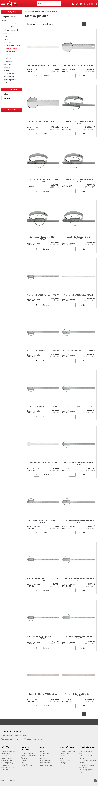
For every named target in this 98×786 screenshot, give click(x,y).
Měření (3, 21)
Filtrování (12, 12)
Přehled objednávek (8, 756)
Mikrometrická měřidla (10, 30)
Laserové (9, 61)
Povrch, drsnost (8, 73)
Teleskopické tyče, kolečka (12, 56)
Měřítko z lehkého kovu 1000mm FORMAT (43, 66)
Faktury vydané (6, 758)
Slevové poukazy (7, 763)
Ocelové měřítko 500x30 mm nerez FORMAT (78, 407)
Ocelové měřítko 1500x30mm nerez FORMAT (43, 351)
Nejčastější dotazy (27, 765)
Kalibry (5, 39)
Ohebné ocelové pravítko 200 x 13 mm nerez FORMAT (43, 579)
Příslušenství (7, 83)
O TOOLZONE (45, 753)
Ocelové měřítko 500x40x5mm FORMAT (43, 463)
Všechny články (65, 753)
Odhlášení (4, 770)
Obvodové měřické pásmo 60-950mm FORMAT (43, 238)
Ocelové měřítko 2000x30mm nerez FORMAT (79, 351)
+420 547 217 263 (12, 739)
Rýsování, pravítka (9, 80)
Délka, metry (7, 42)
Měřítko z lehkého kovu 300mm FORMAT (78, 66)
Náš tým (43, 756)
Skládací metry (10, 52)
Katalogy (63, 763)
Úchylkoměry (7, 33)
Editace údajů (5, 753)
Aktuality (62, 756)
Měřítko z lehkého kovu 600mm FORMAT (43, 121)
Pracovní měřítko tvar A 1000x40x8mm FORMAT (43, 695)
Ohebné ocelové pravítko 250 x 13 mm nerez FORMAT (78, 579)
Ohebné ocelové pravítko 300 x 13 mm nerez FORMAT (43, 637)
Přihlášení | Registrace (9, 751)
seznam (51, 24)
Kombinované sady (9, 24)
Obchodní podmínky (27, 753)
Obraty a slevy (6, 765)
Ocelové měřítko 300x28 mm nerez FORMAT (43, 407)
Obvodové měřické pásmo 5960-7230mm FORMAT (78, 180)
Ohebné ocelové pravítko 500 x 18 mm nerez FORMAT (78, 637)
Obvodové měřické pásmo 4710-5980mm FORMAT (43, 180)
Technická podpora (66, 760)
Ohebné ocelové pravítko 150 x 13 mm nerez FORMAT (78, 521)
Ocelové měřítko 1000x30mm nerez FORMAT (43, 295)
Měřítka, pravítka (11, 49)
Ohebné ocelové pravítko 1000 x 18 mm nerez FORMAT (43, 521)
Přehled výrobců (45, 763)
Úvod (27, 11)
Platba (23, 763)
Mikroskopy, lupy (9, 77)
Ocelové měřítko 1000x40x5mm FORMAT (78, 295)
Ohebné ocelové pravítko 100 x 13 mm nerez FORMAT (78, 464)
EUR (91, 4)
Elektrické (6, 67)
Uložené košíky (6, 760)
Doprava (23, 760)
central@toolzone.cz (35, 739)
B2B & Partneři (45, 760)
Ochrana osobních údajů (29, 756)
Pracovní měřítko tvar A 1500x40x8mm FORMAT (78, 695)
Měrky (5, 36)
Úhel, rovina (7, 64)
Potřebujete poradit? (47, 765)
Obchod (62, 758)
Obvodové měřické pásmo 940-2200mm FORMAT (79, 238)
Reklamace (24, 758)
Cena (3, 104)
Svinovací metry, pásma (13, 46)
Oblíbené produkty (7, 767)
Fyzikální (6, 70)
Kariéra (42, 758)
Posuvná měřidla (9, 27)
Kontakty (43, 751)
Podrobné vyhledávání (67, 751)
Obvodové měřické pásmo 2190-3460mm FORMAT (78, 122)
